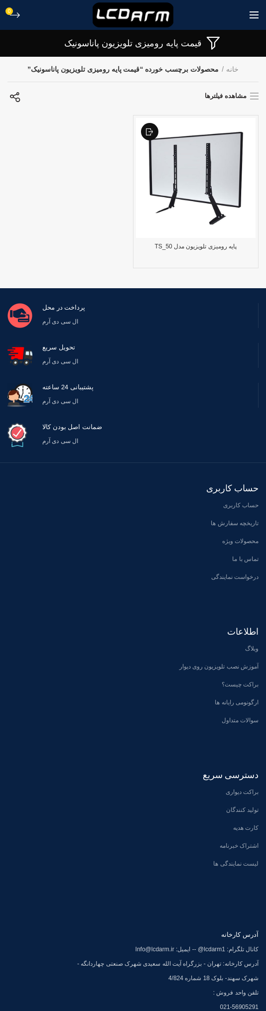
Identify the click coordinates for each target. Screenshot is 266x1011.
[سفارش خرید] (14, 97)
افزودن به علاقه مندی (149, 131)
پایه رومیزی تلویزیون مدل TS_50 (195, 246)
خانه (232, 69)
